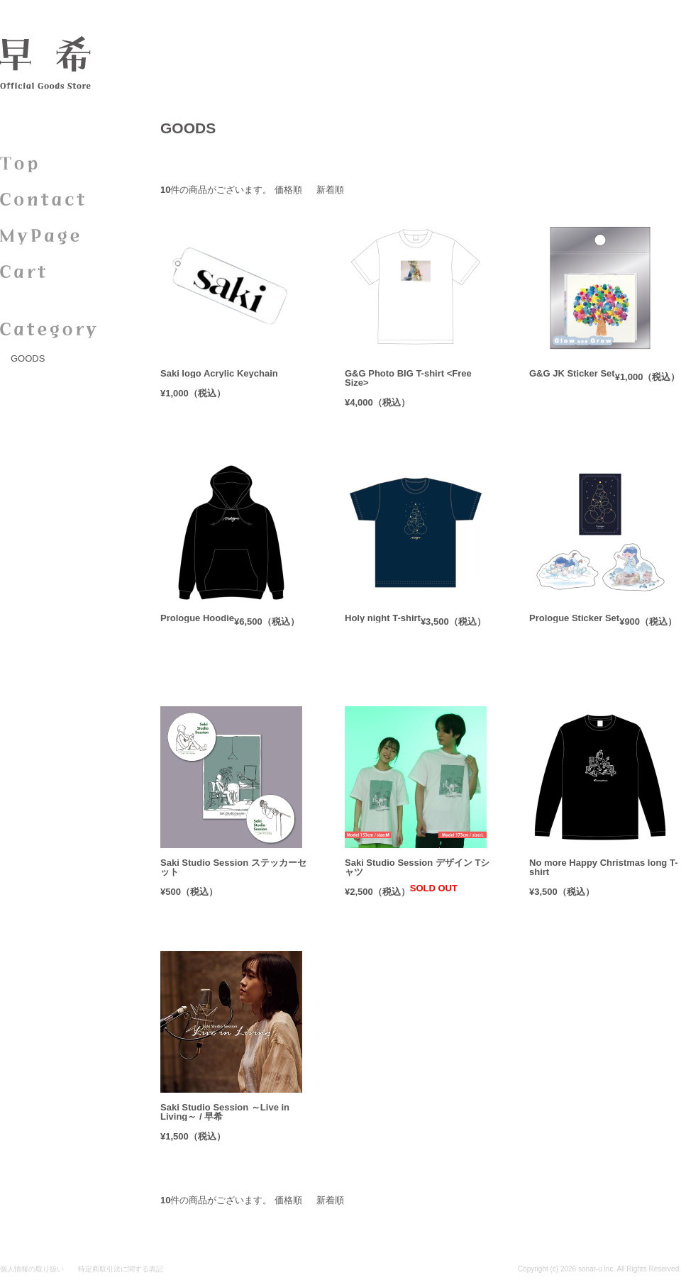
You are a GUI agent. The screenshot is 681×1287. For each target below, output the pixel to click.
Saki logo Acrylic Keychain (219, 373)
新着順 (330, 189)
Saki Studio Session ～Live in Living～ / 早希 (224, 1112)
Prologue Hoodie (197, 618)
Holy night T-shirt (383, 618)
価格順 (288, 189)
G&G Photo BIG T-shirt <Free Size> (408, 378)
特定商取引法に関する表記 (120, 1269)
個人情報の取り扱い (32, 1269)
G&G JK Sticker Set (572, 373)
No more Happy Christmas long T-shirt (603, 867)
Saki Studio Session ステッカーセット (233, 867)
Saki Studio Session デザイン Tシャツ (417, 867)
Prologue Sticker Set (574, 618)
